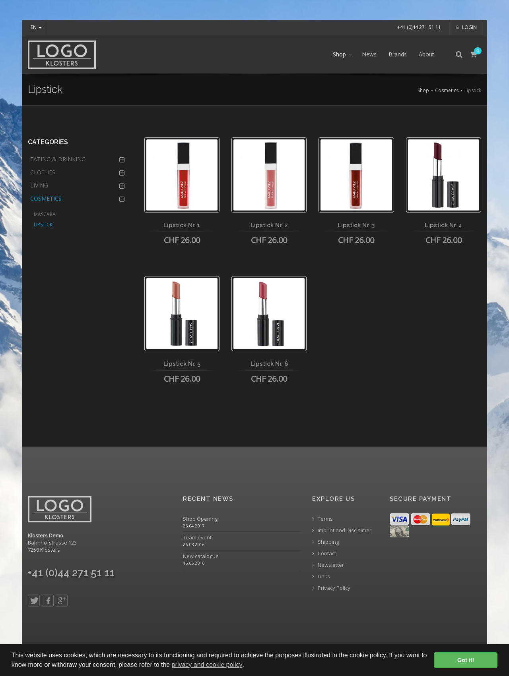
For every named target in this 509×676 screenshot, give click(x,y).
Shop (339, 54)
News (369, 54)
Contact (324, 553)
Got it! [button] (465, 660)
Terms (322, 519)
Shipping (325, 542)
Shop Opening (200, 519)
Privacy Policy (331, 588)
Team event (197, 537)
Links (321, 576)
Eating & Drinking (57, 159)
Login (466, 27)
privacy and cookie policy (207, 664)
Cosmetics (446, 90)
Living (39, 185)
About (426, 54)
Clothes (42, 172)
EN (36, 27)
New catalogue (201, 556)
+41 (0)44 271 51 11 (419, 27)
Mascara (45, 214)
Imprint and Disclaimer (341, 530)
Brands (398, 54)
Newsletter (328, 565)
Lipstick (43, 224)
